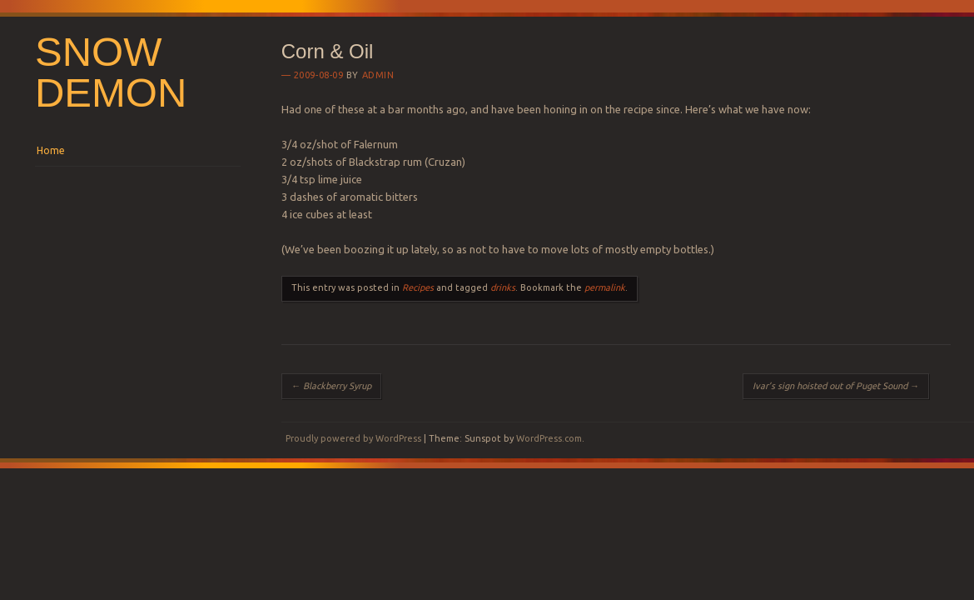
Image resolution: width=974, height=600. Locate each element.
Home (51, 150)
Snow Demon (110, 72)
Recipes (418, 287)
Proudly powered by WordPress (353, 438)
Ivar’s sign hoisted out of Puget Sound (836, 386)
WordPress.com (549, 438)
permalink (604, 287)
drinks (502, 287)
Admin (378, 75)
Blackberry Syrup (331, 386)
